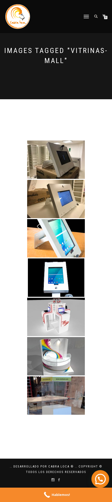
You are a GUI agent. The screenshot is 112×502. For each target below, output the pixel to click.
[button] (101, 480)
